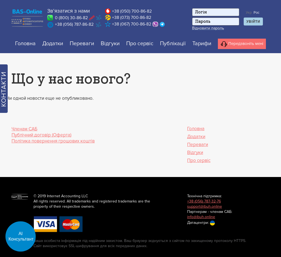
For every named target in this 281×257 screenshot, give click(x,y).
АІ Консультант (21, 236)
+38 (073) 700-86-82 (131, 17)
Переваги (82, 43)
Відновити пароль (208, 28)
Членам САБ (24, 129)
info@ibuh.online (201, 217)
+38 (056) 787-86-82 (74, 24)
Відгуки (110, 43)
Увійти (253, 22)
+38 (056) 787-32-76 (204, 201)
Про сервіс (139, 43)
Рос (256, 12)
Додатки (52, 43)
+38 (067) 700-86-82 (131, 24)
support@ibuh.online (204, 206)
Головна (25, 43)
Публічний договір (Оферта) (41, 135)
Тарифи (201, 43)
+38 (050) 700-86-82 (132, 11)
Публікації (173, 43)
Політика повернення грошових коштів (53, 141)
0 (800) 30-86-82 (71, 18)
